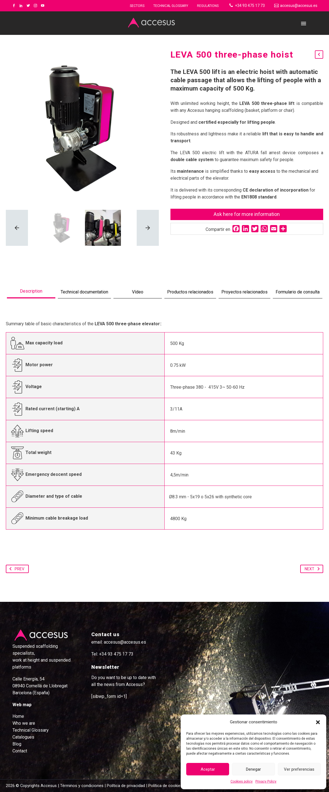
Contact (19, 751)
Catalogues (23, 737)
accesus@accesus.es (298, 5)
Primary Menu (303, 23)
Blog (16, 744)
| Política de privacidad (125, 785)
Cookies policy (241, 781)
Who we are (23, 723)
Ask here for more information (247, 214)
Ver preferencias (299, 769)
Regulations (208, 6)
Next (313, 568)
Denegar (253, 769)
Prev (15, 568)
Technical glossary (170, 6)
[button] (318, 722)
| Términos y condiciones (80, 785)
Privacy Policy (265, 781)
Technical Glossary (30, 730)
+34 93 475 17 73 (250, 5)
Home (18, 716)
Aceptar (208, 769)
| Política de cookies (164, 785)
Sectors (137, 6)
